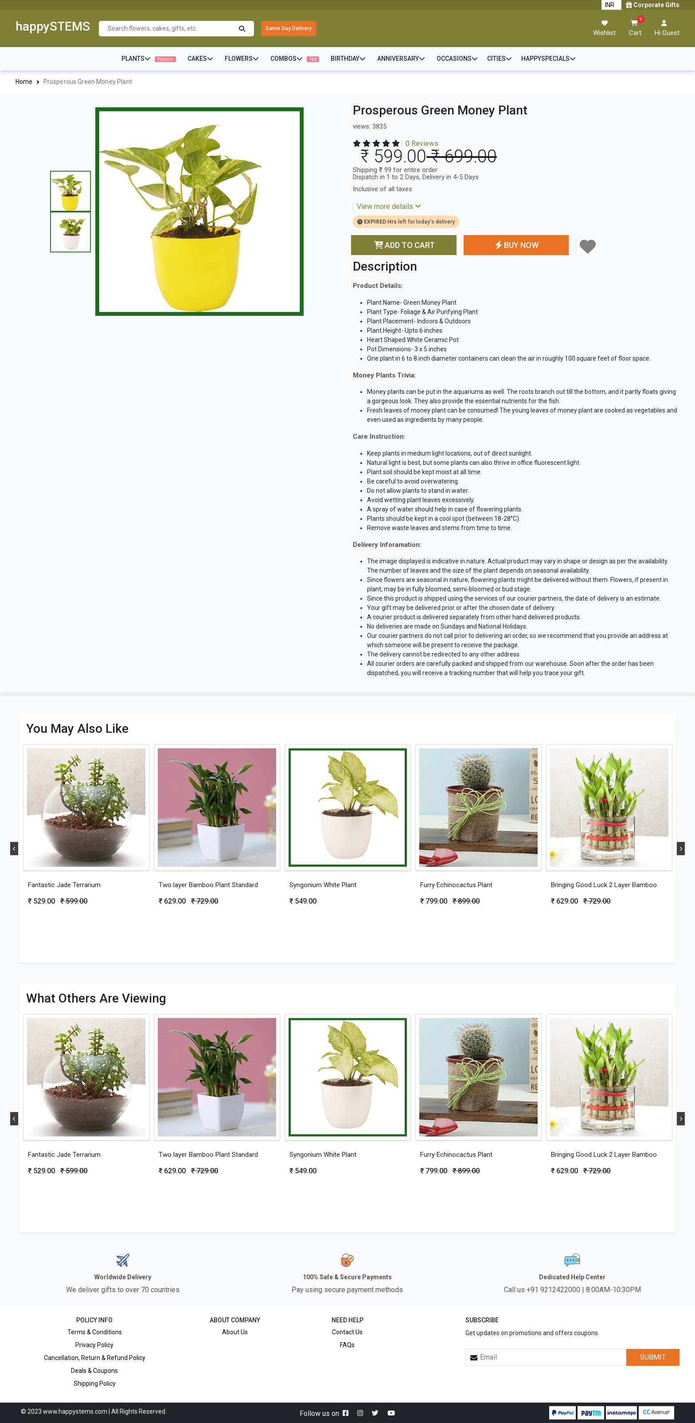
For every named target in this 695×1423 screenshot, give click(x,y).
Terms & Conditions (94, 1332)
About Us (235, 1332)
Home (24, 81)
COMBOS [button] (294, 58)
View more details (389, 206)
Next (680, 848)
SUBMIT (653, 1357)
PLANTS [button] (148, 58)
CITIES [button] (499, 58)
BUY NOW (516, 245)
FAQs (347, 1344)
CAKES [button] (200, 58)
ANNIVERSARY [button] (401, 58)
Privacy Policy (94, 1344)
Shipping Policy (95, 1383)
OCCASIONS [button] (457, 58)
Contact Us (347, 1332)
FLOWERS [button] (242, 58)
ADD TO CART (403, 245)
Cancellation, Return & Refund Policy (94, 1357)
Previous (14, 848)
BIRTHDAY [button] (348, 58)
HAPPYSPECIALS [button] (548, 58)
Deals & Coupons (94, 1370)
